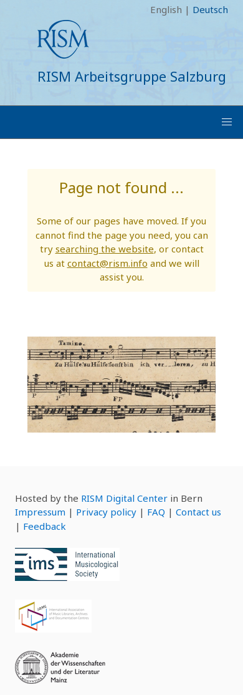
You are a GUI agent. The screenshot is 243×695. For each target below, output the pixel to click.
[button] (227, 122)
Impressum (40, 512)
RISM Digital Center (124, 498)
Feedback (44, 526)
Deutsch (210, 9)
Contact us (198, 512)
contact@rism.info (107, 263)
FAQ (156, 512)
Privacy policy (106, 512)
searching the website (104, 248)
